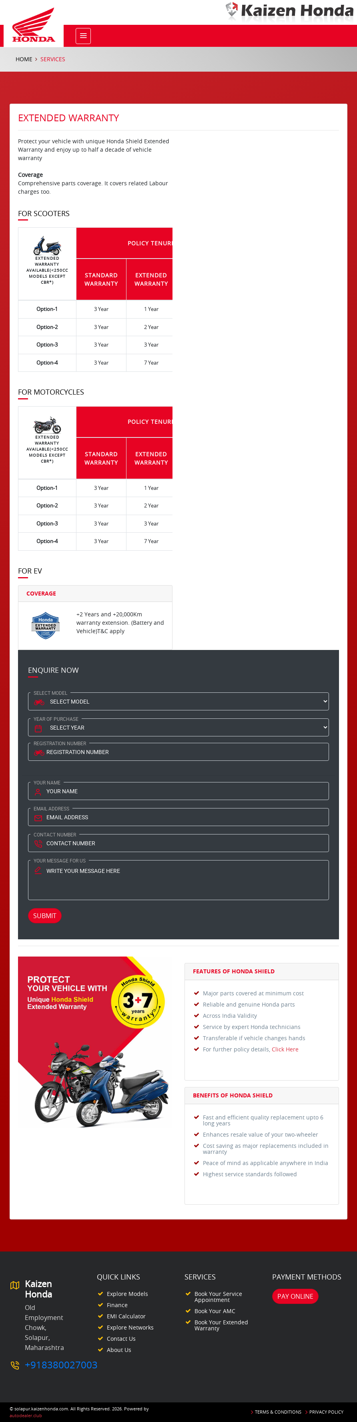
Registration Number (60, 743)
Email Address (51, 808)
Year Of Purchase (56, 719)
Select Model (50, 693)
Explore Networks (130, 1327)
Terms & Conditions (278, 1412)
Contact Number (55, 834)
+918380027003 (61, 1364)
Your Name (47, 782)
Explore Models (127, 1294)
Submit (44, 915)
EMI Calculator (126, 1316)
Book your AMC (215, 1311)
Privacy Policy (326, 1412)
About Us (119, 1350)
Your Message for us (60, 860)
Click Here (285, 1049)
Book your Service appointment (218, 1297)
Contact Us (121, 1338)
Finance (117, 1305)
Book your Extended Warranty (221, 1325)
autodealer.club (26, 1415)
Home (24, 59)
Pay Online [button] (295, 1296)
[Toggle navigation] (83, 36)
